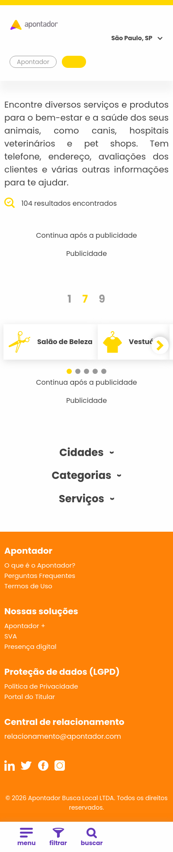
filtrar (58, 837)
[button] (69, 371)
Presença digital (30, 646)
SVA (10, 636)
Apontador (33, 61)
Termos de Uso (28, 585)
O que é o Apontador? (39, 565)
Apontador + (24, 625)
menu (26, 837)
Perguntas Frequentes (39, 575)
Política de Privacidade (41, 686)
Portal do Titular (29, 696)
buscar (92, 837)
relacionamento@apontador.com (62, 736)
